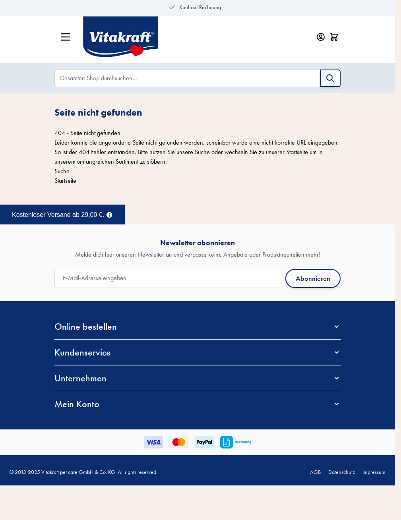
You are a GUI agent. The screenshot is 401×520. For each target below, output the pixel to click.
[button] (197, 326)
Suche (202, 152)
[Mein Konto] (320, 37)
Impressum (374, 472)
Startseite (297, 152)
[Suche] (330, 78)
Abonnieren (313, 278)
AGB (315, 472)
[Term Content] (109, 214)
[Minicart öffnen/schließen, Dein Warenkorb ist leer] (334, 37)
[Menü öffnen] (65, 37)
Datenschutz (341, 472)
